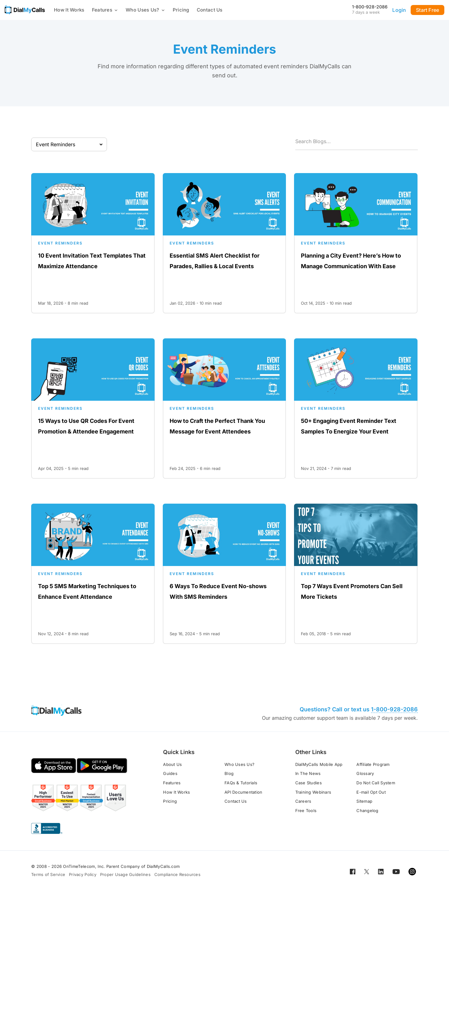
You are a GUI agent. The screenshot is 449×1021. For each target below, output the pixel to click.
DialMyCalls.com (163, 866)
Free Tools (306, 810)
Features (105, 10)
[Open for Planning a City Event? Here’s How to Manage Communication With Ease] (356, 243)
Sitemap (364, 801)
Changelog (367, 810)
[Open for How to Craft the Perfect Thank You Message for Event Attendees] (224, 408)
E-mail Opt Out (371, 792)
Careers (303, 801)
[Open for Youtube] (396, 871)
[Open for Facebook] (352, 871)
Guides (170, 773)
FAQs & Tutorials (240, 782)
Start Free (427, 10)
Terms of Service (48, 874)
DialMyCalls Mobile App (319, 764)
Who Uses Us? (145, 10)
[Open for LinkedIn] (381, 871)
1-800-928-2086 (370, 6)
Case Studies (308, 782)
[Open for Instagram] (412, 871)
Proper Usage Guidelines (125, 874)
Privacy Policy (82, 874)
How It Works (69, 10)
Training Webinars (313, 792)
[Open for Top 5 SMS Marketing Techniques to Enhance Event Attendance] (93, 574)
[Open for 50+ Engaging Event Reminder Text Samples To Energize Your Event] (356, 408)
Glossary (365, 773)
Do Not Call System (375, 782)
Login (399, 10)
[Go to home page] (25, 9)
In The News (308, 773)
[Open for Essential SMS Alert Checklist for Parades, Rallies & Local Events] (224, 243)
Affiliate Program (372, 764)
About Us (172, 764)
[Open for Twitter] (366, 871)
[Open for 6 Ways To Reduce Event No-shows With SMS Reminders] (224, 574)
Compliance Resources (177, 874)
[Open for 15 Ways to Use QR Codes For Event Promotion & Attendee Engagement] (93, 408)
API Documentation (243, 792)
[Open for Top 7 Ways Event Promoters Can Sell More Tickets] (356, 574)
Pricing (181, 10)
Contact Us (210, 10)
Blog (229, 773)
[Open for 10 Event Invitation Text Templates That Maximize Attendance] (93, 243)
